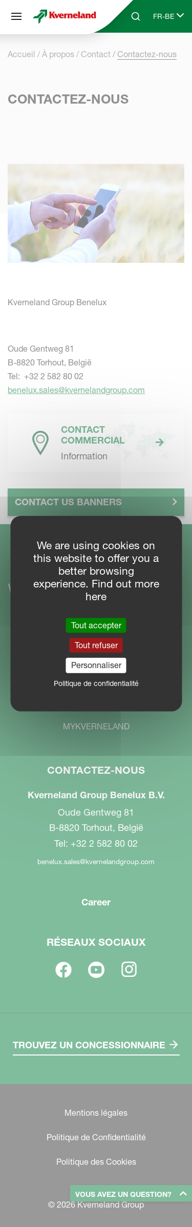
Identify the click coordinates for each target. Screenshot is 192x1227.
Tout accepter (96, 625)
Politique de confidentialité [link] (96, 683)
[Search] (135, 16)
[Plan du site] (16, 16)
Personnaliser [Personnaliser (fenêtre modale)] (96, 665)
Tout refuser (96, 645)
